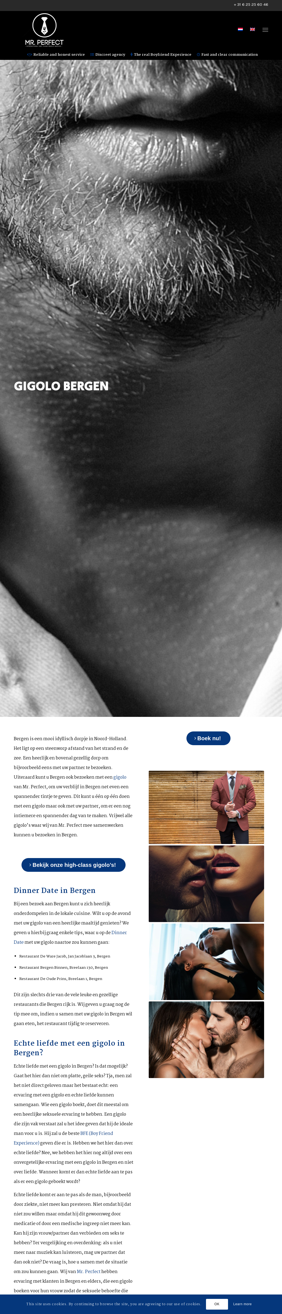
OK (217, 1304)
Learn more (242, 1304)
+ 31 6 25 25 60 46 (251, 4)
